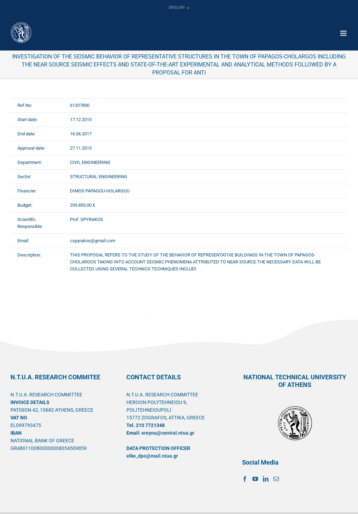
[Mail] (276, 479)
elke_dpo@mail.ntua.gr (152, 456)
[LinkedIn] (265, 479)
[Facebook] (245, 479)
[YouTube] (255, 479)
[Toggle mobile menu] (344, 33)
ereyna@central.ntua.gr (167, 433)
